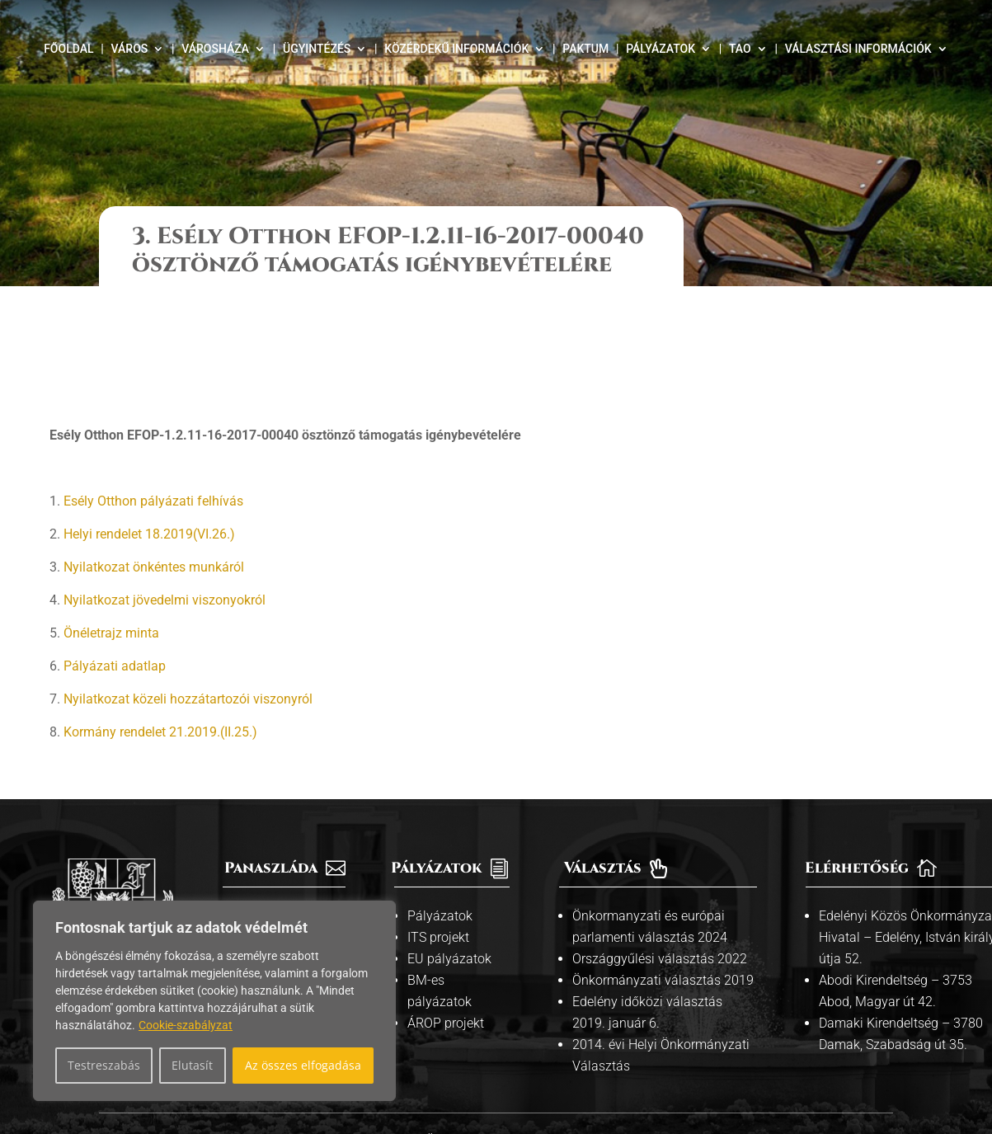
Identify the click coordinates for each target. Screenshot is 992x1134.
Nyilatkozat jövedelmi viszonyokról (164, 500)
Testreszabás (104, 1065)
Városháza (215, 49)
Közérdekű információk (456, 49)
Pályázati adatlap (114, 566)
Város (129, 49)
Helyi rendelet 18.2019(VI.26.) (149, 434)
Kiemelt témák (277, 837)
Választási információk (858, 49)
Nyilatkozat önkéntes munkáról (153, 467)
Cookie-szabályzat (186, 1025)
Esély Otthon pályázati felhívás (153, 401)
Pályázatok (660, 49)
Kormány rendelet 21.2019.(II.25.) (160, 632)
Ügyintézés (316, 49)
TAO (740, 49)
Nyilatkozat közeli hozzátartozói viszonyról (188, 599)
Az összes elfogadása (303, 1065)
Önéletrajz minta (111, 533)
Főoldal (68, 49)
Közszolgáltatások (290, 859)
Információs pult (283, 816)
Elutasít (192, 1065)
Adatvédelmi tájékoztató (582, 1039)
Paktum (585, 49)
